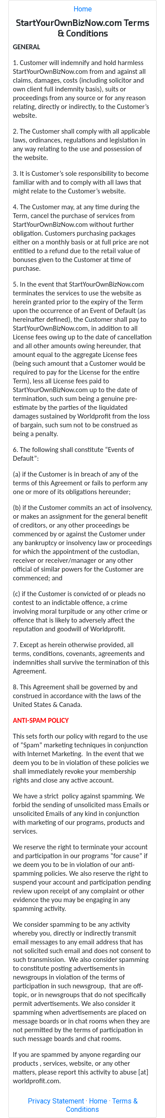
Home (82, 9)
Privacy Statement (56, 1101)
